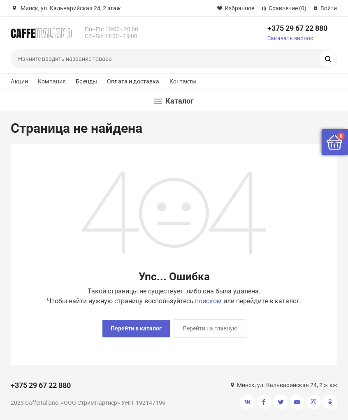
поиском (208, 301)
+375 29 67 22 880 (297, 28)
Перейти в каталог (136, 328)
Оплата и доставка (133, 81)
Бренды (86, 81)
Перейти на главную (210, 328)
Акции (19, 81)
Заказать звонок (290, 38)
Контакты (183, 81)
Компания (52, 81)
